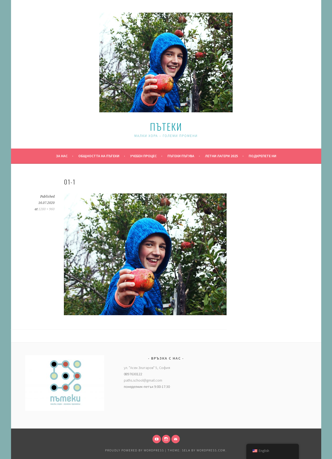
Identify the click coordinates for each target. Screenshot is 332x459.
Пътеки (166, 126)
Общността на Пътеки (98, 156)
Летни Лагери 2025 (221, 156)
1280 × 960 (46, 209)
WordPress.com (211, 450)
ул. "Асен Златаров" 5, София (147, 367)
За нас (62, 156)
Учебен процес (143, 156)
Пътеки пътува (180, 156)
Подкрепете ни (262, 156)
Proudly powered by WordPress (134, 450)
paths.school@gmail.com (143, 380)
